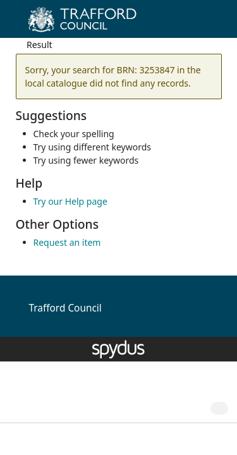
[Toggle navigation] (208, 23)
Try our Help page (70, 201)
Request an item (67, 242)
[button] (192, 23)
